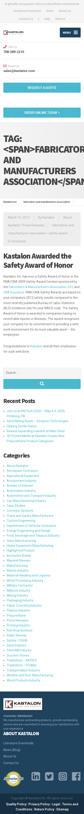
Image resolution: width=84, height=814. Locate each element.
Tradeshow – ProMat (22, 665)
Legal (56, 804)
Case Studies (16, 505)
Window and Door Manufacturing (30, 675)
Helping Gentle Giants (22, 426)
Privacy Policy (39, 804)
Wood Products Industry (23, 680)
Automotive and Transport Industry (31, 495)
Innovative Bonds (19, 555)
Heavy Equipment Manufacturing (30, 545)
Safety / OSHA (17, 640)
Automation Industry (21, 491)
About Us (65, 10)
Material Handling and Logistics (28, 575)
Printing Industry (18, 625)
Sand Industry (16, 645)
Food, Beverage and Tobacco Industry (33, 535)
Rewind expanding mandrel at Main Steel (36, 431)
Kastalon (36, 346)
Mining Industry (17, 595)
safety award (58, 233)
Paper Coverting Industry (24, 605)
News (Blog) (11, 750)
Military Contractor (20, 585)
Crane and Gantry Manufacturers (30, 515)
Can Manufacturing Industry (26, 501)
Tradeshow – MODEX (22, 660)
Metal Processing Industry (25, 580)
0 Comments (17, 241)
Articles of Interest (20, 485)
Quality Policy (16, 804)
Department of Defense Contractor (31, 526)
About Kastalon (17, 466)
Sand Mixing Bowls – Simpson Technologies (38, 421)
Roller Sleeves (17, 635)
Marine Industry (18, 570)
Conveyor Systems (20, 510)
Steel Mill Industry (19, 650)
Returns (60, 18)
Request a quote (42, 88)
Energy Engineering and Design (28, 530)
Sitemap (62, 809)
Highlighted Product (20, 550)
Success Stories (18, 655)
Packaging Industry (20, 600)
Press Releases (33, 225)
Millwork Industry (18, 590)
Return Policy (44, 809)
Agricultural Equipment (23, 476)
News (50, 10)
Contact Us (26, 18)
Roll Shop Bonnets (19, 630)
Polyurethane (16, 615)
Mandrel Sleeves (18, 560)
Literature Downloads (27, 10)
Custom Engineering (21, 520)
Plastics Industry (18, 610)
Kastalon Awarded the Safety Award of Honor (38, 260)
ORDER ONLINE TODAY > (42, 113)
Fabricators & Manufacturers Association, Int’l (41, 287)
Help (47, 18)
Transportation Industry (23, 670)
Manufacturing (17, 565)
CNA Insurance (13, 292)
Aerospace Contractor (22, 470)
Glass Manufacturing (21, 540)
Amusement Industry (22, 481)
